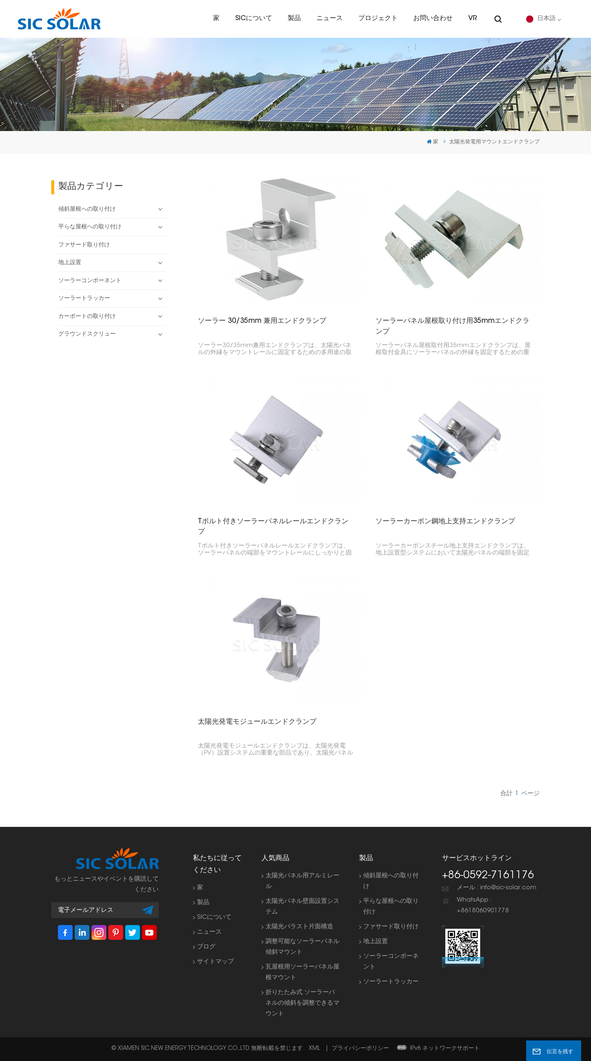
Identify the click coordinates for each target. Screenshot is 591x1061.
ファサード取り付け (84, 245)
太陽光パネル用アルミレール (302, 881)
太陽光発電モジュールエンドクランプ (257, 721)
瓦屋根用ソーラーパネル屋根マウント (302, 972)
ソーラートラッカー (84, 298)
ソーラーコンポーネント (89, 281)
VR (472, 18)
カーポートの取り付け (87, 317)
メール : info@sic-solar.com (496, 888)
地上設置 (69, 263)
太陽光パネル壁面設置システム (302, 906)
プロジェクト (378, 18)
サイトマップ (215, 962)
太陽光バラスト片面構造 (299, 927)
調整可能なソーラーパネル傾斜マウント (302, 947)
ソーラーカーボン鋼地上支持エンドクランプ (445, 521)
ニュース (329, 18)
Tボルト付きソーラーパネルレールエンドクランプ (273, 527)
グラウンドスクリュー (87, 334)
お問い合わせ (433, 18)
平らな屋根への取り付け (89, 227)
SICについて (253, 18)
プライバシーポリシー (360, 1049)
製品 (294, 18)
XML (314, 1049)
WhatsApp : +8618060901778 (483, 905)
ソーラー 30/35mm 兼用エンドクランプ (262, 321)
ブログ (206, 947)
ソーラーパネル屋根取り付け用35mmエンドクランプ (453, 326)
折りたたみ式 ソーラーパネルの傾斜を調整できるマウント (302, 1003)
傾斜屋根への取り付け (87, 209)
